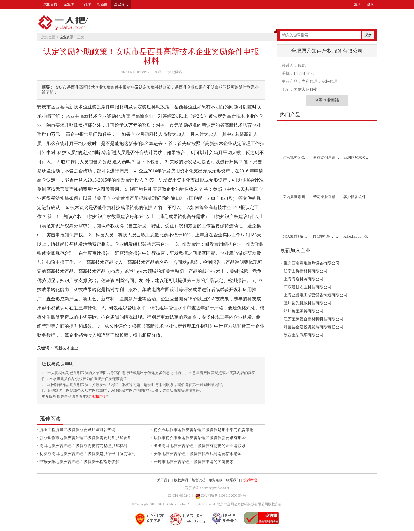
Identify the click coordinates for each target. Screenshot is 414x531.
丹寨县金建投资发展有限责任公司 (313, 327)
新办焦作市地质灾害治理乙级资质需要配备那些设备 (85, 438)
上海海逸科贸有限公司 (303, 279)
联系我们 (233, 480)
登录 (370, 4)
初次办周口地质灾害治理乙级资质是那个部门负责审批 (87, 454)
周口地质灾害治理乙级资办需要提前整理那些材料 (83, 446)
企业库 (69, 4)
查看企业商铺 (327, 100)
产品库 (86, 4)
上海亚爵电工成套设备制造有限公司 (315, 295)
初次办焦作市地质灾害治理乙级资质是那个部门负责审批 (204, 430)
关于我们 (164, 480)
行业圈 (102, 4)
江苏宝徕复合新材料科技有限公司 (313, 319)
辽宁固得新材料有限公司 (305, 271)
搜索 (368, 35)
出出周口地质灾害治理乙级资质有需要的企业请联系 (200, 446)
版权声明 (99, 396)
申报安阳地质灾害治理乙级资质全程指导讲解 (79, 462)
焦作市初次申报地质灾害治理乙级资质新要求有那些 (200, 438)
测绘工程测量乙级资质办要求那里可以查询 (77, 430)
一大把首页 (48, 4)
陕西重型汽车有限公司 (303, 335)
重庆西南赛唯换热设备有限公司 (311, 263)
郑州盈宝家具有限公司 (303, 311)
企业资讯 (121, 4)
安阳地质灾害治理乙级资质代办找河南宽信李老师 (198, 454)
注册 (357, 4)
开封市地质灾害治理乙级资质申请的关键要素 (194, 462)
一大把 (63, 22)
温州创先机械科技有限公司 (307, 303)
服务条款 (215, 480)
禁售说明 (198, 480)
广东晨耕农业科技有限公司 (307, 287)
